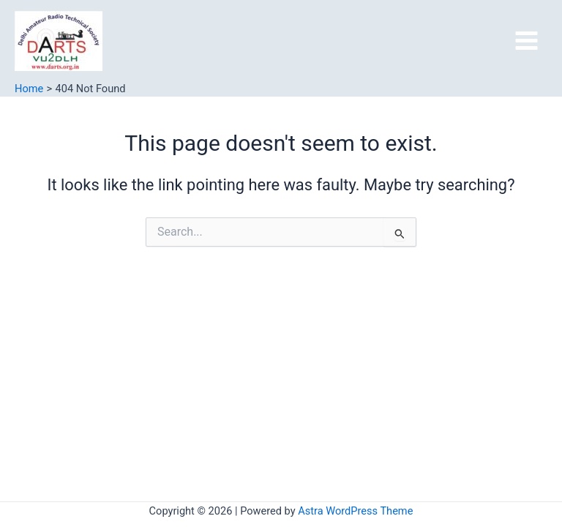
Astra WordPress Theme (355, 510)
